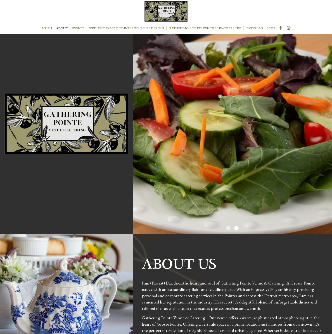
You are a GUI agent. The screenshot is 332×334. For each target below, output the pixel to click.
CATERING (254, 28)
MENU (47, 28)
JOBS (271, 28)
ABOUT (62, 28)
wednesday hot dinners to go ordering (126, 28)
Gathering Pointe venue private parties (205, 28)
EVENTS (78, 28)
